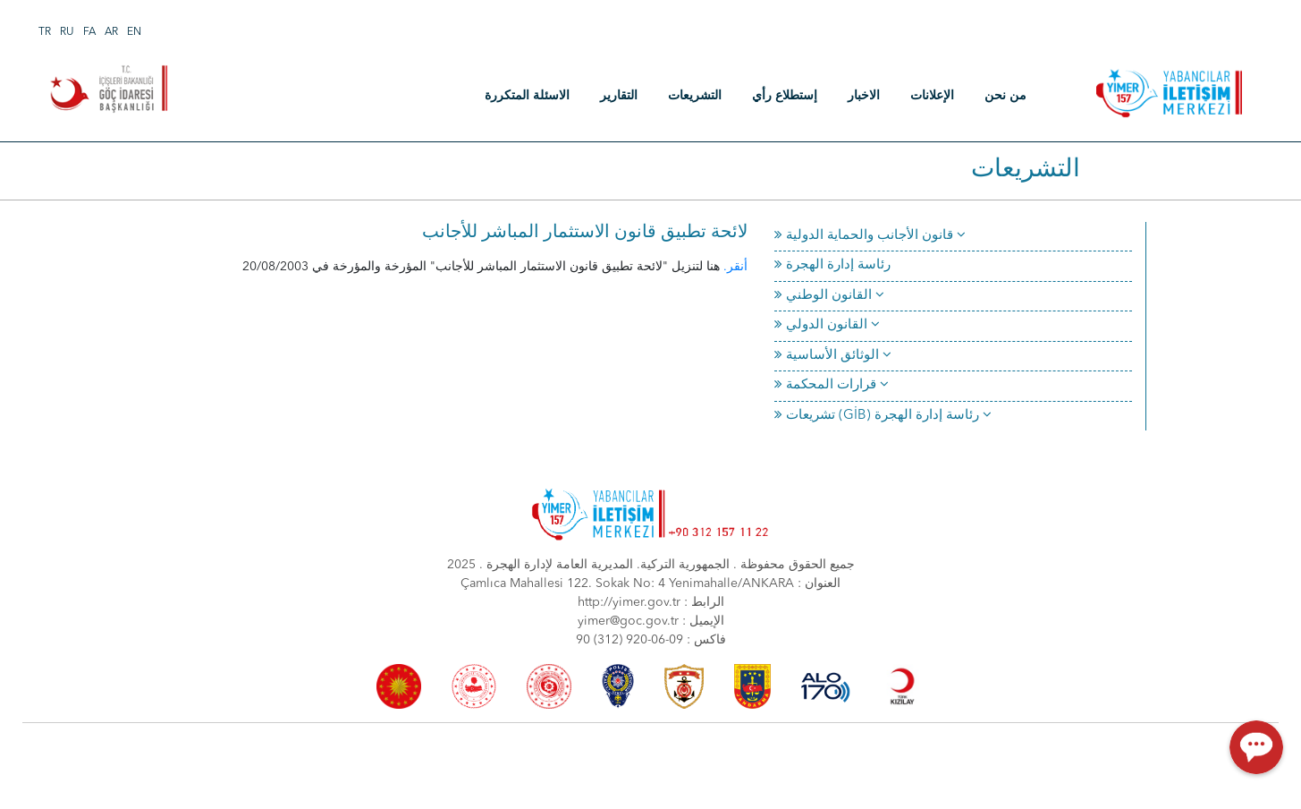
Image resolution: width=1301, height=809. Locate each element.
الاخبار (864, 95)
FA (89, 32)
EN (134, 32)
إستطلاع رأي (784, 95)
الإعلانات (932, 95)
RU (67, 32)
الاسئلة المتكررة (527, 95)
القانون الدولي (827, 325)
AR (111, 32)
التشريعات (695, 95)
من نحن (1005, 95)
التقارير (619, 95)
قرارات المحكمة (831, 385)
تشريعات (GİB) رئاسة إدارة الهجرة (883, 415)
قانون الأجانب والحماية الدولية (870, 236)
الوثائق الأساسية (832, 355)
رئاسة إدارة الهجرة (832, 265)
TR (44, 32)
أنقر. (735, 266)
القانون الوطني (829, 295)
